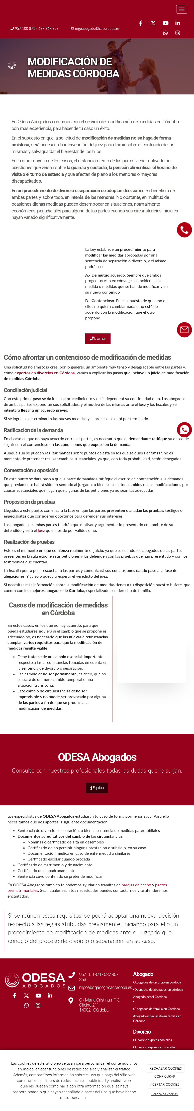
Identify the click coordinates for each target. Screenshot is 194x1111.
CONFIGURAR (164, 1076)
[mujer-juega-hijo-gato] (43, 293)
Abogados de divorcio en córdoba (157, 982)
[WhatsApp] (165, 33)
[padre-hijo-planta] (151, 657)
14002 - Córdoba (94, 1010)
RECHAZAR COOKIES (166, 1068)
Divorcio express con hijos (153, 1040)
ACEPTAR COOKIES (164, 1084)
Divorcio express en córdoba (155, 1047)
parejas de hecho (136, 884)
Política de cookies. (164, 1094)
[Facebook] (141, 24)
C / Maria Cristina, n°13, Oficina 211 (99, 1002)
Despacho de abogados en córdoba (158, 989)
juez (41, 530)
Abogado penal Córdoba (150, 997)
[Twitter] (153, 24)
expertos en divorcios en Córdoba (45, 372)
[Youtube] (165, 24)
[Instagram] (177, 33)
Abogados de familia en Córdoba (157, 1009)
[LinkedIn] (177, 24)
